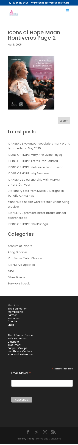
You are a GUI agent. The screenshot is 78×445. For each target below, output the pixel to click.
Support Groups (17, 348)
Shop (11, 325)
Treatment (14, 345)
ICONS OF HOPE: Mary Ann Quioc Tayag (35, 155)
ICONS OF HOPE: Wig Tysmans (28, 173)
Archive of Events (20, 246)
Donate (12, 321)
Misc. (11, 271)
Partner (12, 315)
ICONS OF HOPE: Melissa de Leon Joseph (35, 167)
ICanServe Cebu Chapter (25, 258)
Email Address (21, 373)
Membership (15, 312)
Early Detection (17, 338)
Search (64, 120)
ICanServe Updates (21, 265)
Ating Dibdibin (17, 252)
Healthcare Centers (20, 351)
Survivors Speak (19, 283)
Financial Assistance (20, 354)
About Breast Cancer (21, 335)
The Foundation (17, 308)
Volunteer (14, 318)
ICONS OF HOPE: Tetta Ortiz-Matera (33, 161)
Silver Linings (16, 277)
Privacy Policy (25, 438)
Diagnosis (14, 341)
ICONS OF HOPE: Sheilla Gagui (28, 224)
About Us (13, 305)
